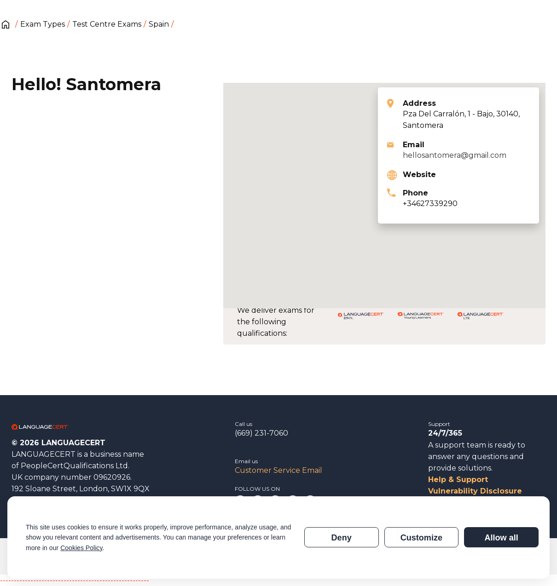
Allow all (501, 537)
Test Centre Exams (106, 24)
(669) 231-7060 (261, 433)
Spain (159, 24)
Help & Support (458, 479)
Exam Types (42, 24)
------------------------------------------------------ (74, 580)
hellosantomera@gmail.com (454, 155)
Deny (341, 537)
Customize (421, 537)
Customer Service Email (278, 470)
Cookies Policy (81, 548)
